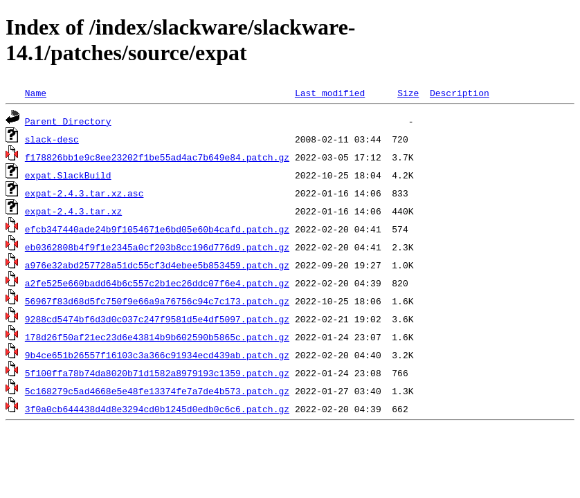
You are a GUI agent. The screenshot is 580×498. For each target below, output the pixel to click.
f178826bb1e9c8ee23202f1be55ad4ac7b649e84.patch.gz (157, 157)
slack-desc (52, 139)
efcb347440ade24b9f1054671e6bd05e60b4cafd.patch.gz (157, 229)
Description (459, 92)
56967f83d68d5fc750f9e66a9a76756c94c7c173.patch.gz (157, 301)
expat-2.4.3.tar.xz (73, 211)
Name (35, 92)
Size (408, 92)
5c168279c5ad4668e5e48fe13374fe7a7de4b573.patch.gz (157, 391)
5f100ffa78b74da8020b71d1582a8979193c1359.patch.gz (157, 373)
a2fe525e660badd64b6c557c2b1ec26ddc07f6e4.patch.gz (157, 283)
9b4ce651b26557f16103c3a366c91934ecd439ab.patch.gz (157, 355)
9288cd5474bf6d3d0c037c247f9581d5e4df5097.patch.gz (157, 319)
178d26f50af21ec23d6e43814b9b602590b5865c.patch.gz (157, 337)
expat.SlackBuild (68, 175)
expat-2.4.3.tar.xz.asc (84, 193)
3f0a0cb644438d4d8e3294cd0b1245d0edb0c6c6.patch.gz (157, 409)
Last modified (330, 92)
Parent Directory (68, 121)
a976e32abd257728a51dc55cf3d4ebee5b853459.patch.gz (157, 265)
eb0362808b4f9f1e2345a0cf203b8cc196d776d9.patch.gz (157, 247)
